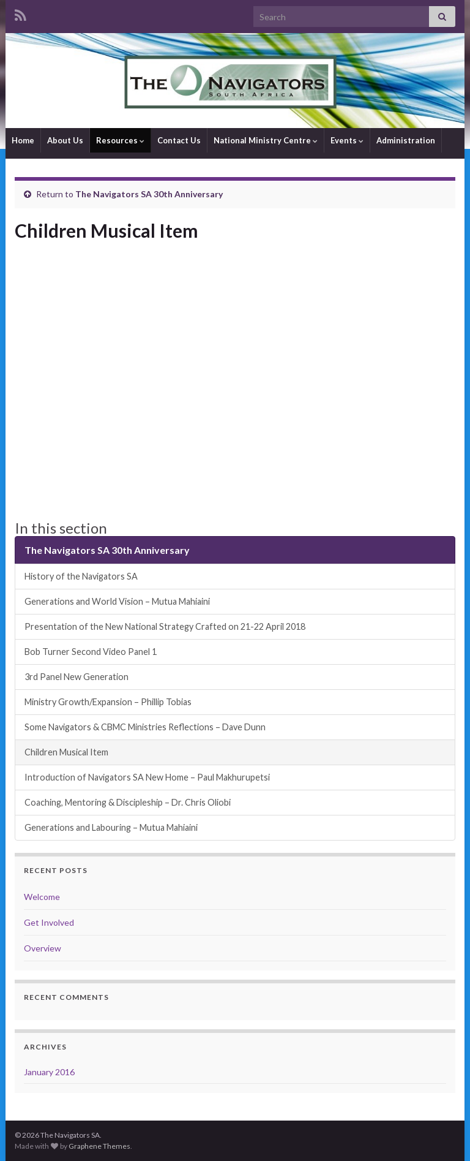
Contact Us (179, 140)
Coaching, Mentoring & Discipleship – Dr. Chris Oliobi (127, 802)
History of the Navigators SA (81, 576)
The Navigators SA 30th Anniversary (149, 194)
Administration (405, 140)
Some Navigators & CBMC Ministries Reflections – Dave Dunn (145, 727)
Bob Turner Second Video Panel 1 (90, 651)
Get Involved (49, 922)
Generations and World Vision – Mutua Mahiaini (117, 601)
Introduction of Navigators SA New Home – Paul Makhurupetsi (147, 777)
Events (347, 140)
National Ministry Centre (266, 140)
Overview (42, 948)
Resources (120, 140)
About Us (65, 140)
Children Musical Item (66, 752)
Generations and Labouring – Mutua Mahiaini (111, 827)
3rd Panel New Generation (76, 676)
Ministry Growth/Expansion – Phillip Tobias (108, 702)
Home (23, 140)
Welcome (42, 896)
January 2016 (49, 1072)
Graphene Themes (99, 1146)
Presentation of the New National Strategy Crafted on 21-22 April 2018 (164, 626)
